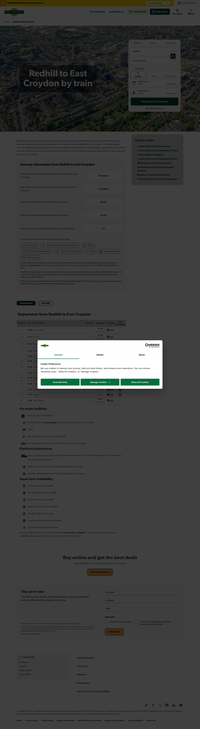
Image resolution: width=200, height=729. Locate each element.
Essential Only (60, 382)
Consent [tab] (58, 355)
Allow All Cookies (140, 382)
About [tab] (142, 355)
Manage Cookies (100, 382)
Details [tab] (100, 355)
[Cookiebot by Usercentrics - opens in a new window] (147, 346)
